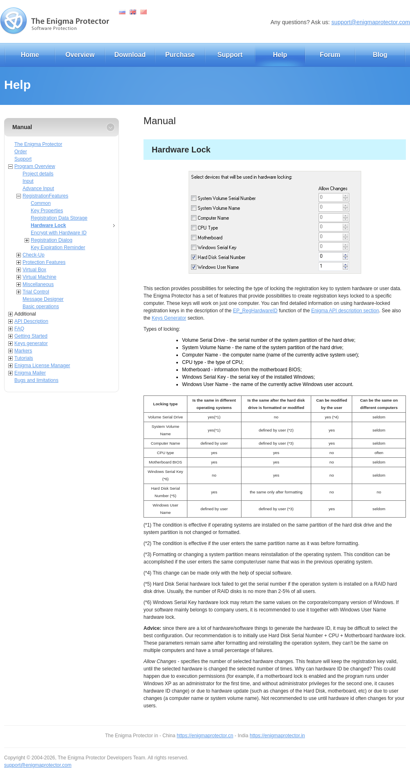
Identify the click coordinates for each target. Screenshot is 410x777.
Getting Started (31, 336)
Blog (380, 54)
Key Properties (47, 211)
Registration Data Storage (59, 218)
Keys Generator (169, 318)
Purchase (180, 54)
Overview (79, 54)
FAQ (19, 329)
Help (280, 54)
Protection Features (44, 262)
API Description (31, 321)
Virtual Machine (40, 277)
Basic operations (41, 306)
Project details (38, 174)
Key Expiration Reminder (58, 247)
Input (28, 181)
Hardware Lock (48, 225)
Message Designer (43, 299)
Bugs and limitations (36, 380)
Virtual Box (34, 270)
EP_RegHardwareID (255, 311)
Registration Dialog (51, 240)
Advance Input (38, 188)
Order (20, 151)
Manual (22, 127)
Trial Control (36, 292)
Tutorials (23, 358)
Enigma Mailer (30, 373)
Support (229, 54)
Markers (23, 351)
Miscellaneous (38, 284)
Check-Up (33, 255)
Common (41, 203)
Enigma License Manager (42, 365)
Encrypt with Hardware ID (59, 233)
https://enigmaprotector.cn (205, 735)
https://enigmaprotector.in (277, 735)
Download (130, 54)
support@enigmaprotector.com (370, 22)
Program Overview (34, 166)
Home (30, 54)
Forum (330, 54)
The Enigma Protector (38, 144)
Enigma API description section (345, 311)
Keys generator (31, 343)
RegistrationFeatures (45, 196)
